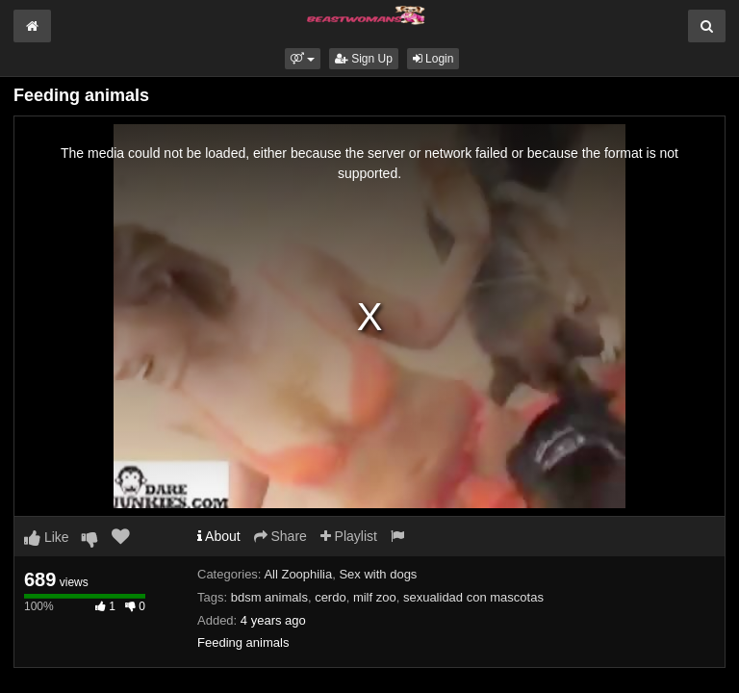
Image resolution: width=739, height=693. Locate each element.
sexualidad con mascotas (473, 597)
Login (433, 58)
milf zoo (374, 597)
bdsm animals (269, 597)
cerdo (330, 597)
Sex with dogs (378, 574)
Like (46, 537)
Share (280, 536)
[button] (302, 58)
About (219, 536)
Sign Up (364, 58)
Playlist (348, 536)
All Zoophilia (298, 574)
